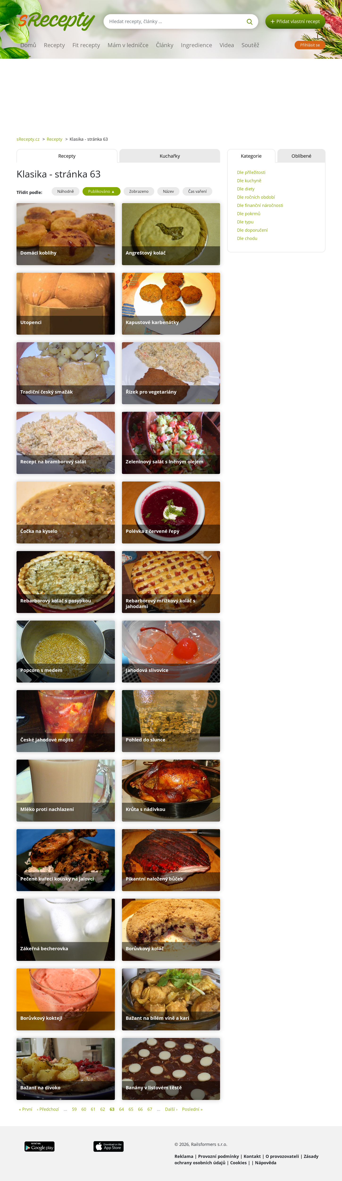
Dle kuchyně (249, 180)
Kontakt (252, 1156)
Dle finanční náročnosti (260, 205)
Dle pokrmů (248, 213)
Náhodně (65, 191)
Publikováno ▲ (101, 191)
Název (168, 191)
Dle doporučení (252, 230)
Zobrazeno (139, 191)
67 (149, 1109)
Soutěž (250, 45)
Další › (171, 1109)
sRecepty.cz (28, 139)
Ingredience (196, 45)
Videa (227, 45)
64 (121, 1109)
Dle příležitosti (251, 172)
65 (131, 1109)
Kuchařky (170, 156)
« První (25, 1109)
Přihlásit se (310, 45)
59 (74, 1109)
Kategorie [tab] (251, 156)
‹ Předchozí (48, 1109)
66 (140, 1109)
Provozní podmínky (218, 1156)
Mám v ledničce (128, 45)
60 (83, 1109)
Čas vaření (197, 191)
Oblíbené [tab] (301, 156)
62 (102, 1109)
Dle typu (245, 222)
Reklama (184, 1156)
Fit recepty (86, 45)
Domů (28, 45)
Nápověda (265, 1162)
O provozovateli (282, 1156)
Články (164, 45)
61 (93, 1109)
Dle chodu (247, 238)
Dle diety (245, 189)
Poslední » (192, 1109)
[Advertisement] (171, 94)
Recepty (54, 45)
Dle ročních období (256, 197)
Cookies (238, 1162)
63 (112, 1109)
